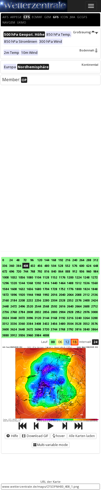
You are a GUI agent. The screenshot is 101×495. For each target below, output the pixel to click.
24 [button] (95, 342)
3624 (13, 329)
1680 (37, 289)
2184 (13, 300)
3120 (37, 318)
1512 (78, 283)
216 (67, 260)
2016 (54, 295)
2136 (94, 295)
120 (39, 260)
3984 (37, 335)
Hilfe (12, 436)
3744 (54, 329)
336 (4, 266)
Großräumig (85, 32)
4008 (46, 335)
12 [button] (67, 342)
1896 (13, 295)
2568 (46, 306)
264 (81, 260)
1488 (70, 283)
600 (81, 266)
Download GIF (35, 436)
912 (74, 271)
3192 (62, 318)
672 (4, 271)
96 (31, 260)
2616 (62, 306)
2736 (5, 312)
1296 (5, 283)
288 (88, 260)
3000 (94, 312)
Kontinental (90, 65)
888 (67, 271)
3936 (21, 335)
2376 (78, 300)
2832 (37, 312)
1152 (54, 277)
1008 (5, 277)
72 (24, 260)
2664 (78, 306)
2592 (54, 306)
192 (60, 260)
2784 (21, 312)
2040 (62, 295)
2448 (5, 306)
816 (46, 271)
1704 (46, 289)
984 (95, 271)
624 (88, 266)
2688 (86, 306)
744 (25, 271)
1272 (94, 277)
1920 (21, 295)
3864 (94, 329)
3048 (13, 318)
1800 (78, 289)
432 (32, 266)
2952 (78, 312)
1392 (37, 283)
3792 (70, 329)
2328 (62, 300)
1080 (29, 277)
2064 (70, 295)
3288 (94, 318)
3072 (21, 318)
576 (74, 266)
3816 (78, 329)
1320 (13, 283)
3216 (70, 318)
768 (32, 271)
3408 (37, 324)
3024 (5, 318)
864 (60, 271)
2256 (37, 300)
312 (95, 260)
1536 (86, 283)
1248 (86, 277)
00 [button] (53, 342)
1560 (94, 283)
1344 (21, 283)
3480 (62, 324)
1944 (29, 295)
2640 (70, 306)
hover (58, 436)
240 (74, 260)
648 (95, 266)
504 (53, 266)
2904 (62, 312)
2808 (29, 312)
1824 (86, 289)
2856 (46, 312)
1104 (37, 277)
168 (53, 260)
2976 (86, 312)
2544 (37, 306)
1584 (5, 289)
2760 (13, 312)
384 (18, 266)
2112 (86, 295)
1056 (21, 277)
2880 (54, 312)
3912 (13, 335)
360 (11, 266)
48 (17, 260)
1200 (70, 277)
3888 (5, 335)
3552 (86, 324)
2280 (46, 300)
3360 (21, 324)
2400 (86, 300)
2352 (70, 300)
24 (10, 260)
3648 (21, 329)
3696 (37, 329)
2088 (78, 295)
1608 (13, 289)
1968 (37, 295)
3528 (78, 324)
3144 (46, 318)
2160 (5, 300)
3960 (29, 335)
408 (25, 266)
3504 (70, 324)
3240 (78, 318)
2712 (94, 306)
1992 (46, 295)
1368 (29, 283)
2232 (29, 300)
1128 (46, 277)
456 (39, 266)
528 (60, 266)
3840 (86, 329)
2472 (13, 306)
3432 (46, 324)
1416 (46, 283)
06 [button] (60, 342)
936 (81, 271)
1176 (62, 277)
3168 (54, 318)
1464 (62, 283)
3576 (94, 324)
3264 (86, 318)
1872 (5, 295)
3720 (46, 329)
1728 (54, 289)
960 (88, 271)
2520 (29, 306)
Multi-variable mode (50, 444)
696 (11, 271)
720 (18, 271)
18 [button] (74, 342)
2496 (21, 306)
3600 (5, 329)
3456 (54, 324)
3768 (62, 329)
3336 (13, 324)
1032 (13, 277)
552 (67, 266)
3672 (29, 329)
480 (46, 266)
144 (46, 260)
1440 (54, 283)
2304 (54, 300)
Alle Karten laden (82, 436)
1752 (62, 289)
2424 (94, 300)
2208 (21, 300)
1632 (21, 289)
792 (39, 271)
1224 (78, 277)
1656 (29, 289)
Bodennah (88, 50)
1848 (94, 289)
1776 (70, 289)
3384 (29, 324)
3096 (29, 318)
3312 (5, 324)
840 (53, 271)
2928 (70, 312)
